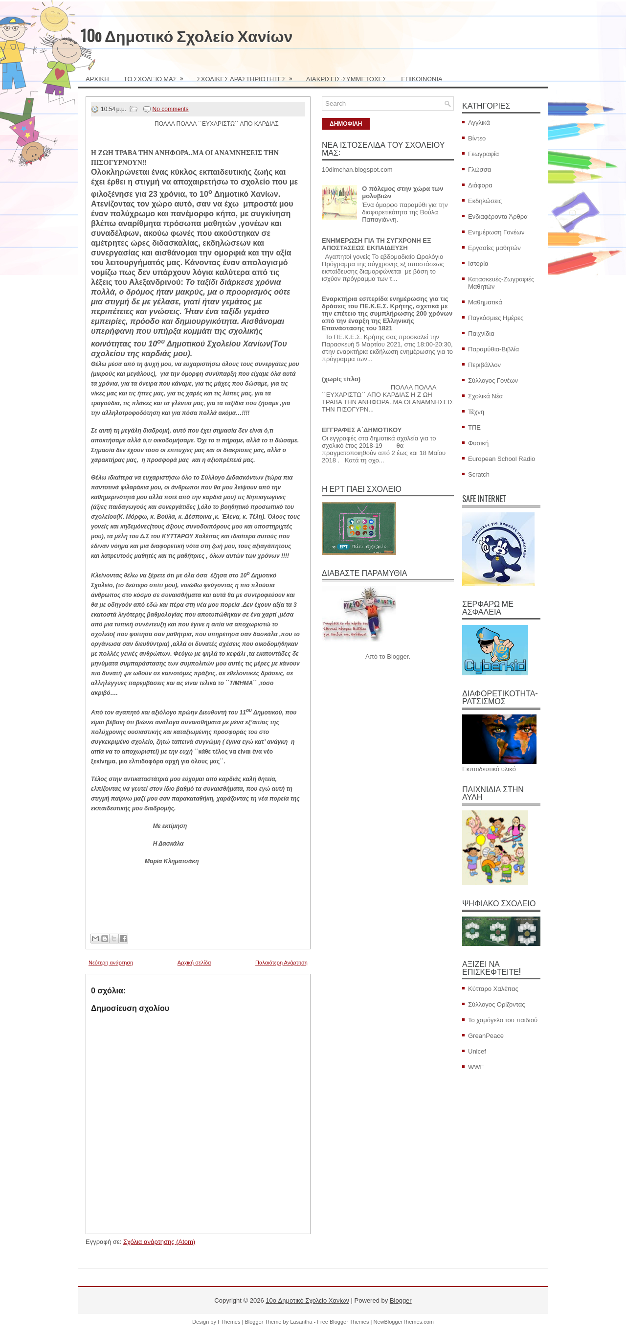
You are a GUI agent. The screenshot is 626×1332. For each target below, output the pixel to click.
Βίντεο (477, 138)
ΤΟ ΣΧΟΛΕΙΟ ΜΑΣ (157, 75)
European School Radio (501, 458)
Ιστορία (478, 263)
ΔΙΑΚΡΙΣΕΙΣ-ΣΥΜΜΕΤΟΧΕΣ (346, 78)
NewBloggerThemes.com (403, 1322)
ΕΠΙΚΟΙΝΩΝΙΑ (421, 78)
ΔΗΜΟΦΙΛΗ (346, 123)
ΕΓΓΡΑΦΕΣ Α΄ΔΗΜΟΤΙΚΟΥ (362, 430)
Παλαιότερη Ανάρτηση (281, 962)
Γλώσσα (479, 169)
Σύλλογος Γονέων (493, 380)
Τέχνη (476, 411)
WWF (476, 1067)
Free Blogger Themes (343, 1322)
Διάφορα (480, 185)
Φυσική (478, 443)
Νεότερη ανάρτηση (111, 962)
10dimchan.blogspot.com (357, 169)
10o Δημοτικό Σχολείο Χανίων (186, 34)
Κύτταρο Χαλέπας (493, 988)
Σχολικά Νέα (485, 396)
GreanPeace (486, 1035)
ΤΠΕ (474, 427)
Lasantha (301, 1322)
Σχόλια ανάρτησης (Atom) (159, 1241)
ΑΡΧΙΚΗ (97, 78)
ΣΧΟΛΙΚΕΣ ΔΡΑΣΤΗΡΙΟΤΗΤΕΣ (248, 75)
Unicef (477, 1051)
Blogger (397, 656)
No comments (171, 109)
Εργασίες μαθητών (494, 248)
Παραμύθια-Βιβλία (493, 349)
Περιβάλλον (484, 364)
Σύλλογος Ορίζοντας (496, 1004)
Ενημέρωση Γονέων (496, 232)
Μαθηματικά (485, 302)
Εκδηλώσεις (485, 201)
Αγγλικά (479, 122)
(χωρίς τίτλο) (341, 379)
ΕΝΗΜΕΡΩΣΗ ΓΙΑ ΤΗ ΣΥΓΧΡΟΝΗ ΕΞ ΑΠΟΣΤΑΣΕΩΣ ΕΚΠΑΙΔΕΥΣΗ (376, 244)
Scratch (479, 474)
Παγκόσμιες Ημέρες (495, 318)
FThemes (229, 1322)
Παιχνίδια (481, 333)
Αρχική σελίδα (194, 962)
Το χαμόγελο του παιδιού (502, 1020)
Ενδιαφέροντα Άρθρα (498, 216)
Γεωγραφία (483, 154)
